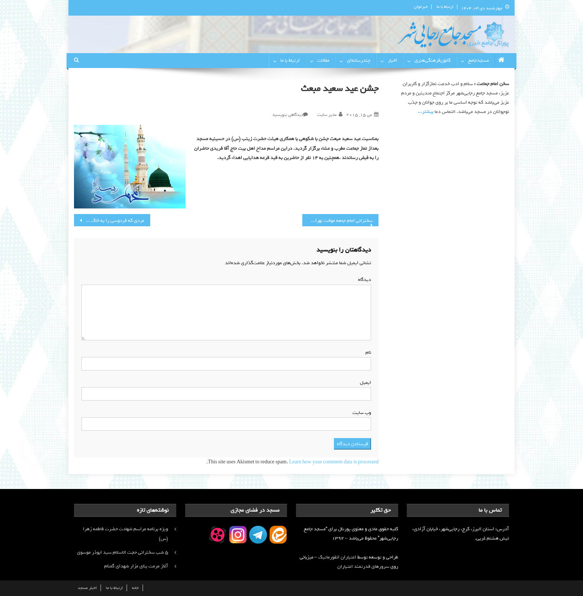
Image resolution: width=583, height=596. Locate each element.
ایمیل (364, 382)
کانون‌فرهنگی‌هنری (433, 60)
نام (367, 352)
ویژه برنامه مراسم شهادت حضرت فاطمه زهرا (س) (125, 533)
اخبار (392, 60)
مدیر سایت (326, 115)
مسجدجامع (478, 60)
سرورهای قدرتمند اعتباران (363, 566)
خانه (135, 587)
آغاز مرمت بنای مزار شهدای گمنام (136, 566)
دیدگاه (363, 280)
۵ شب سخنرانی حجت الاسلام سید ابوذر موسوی (122, 552)
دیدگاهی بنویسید (287, 115)
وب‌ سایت (361, 413)
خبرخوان (421, 6)
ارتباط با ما (445, 6)
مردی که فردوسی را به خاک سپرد (112, 220)
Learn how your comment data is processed (334, 462)
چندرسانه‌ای (358, 60)
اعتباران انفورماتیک (337, 557)
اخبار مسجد (87, 587)
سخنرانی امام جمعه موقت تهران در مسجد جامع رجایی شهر (337, 220)
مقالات (323, 60)
